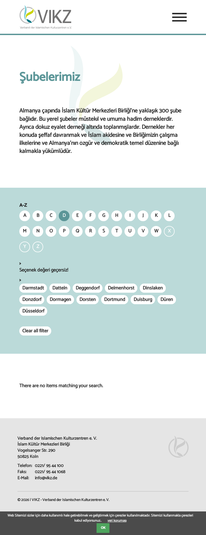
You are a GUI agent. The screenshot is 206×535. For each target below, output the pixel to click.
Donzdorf (31, 300)
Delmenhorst (121, 288)
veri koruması (117, 520)
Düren (166, 300)
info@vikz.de (46, 478)
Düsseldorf (33, 311)
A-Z (23, 205)
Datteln (59, 288)
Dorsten (87, 300)
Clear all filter (35, 331)
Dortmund (114, 300)
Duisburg (143, 300)
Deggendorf (88, 288)
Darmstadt (33, 288)
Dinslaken (153, 288)
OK (103, 528)
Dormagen (60, 300)
